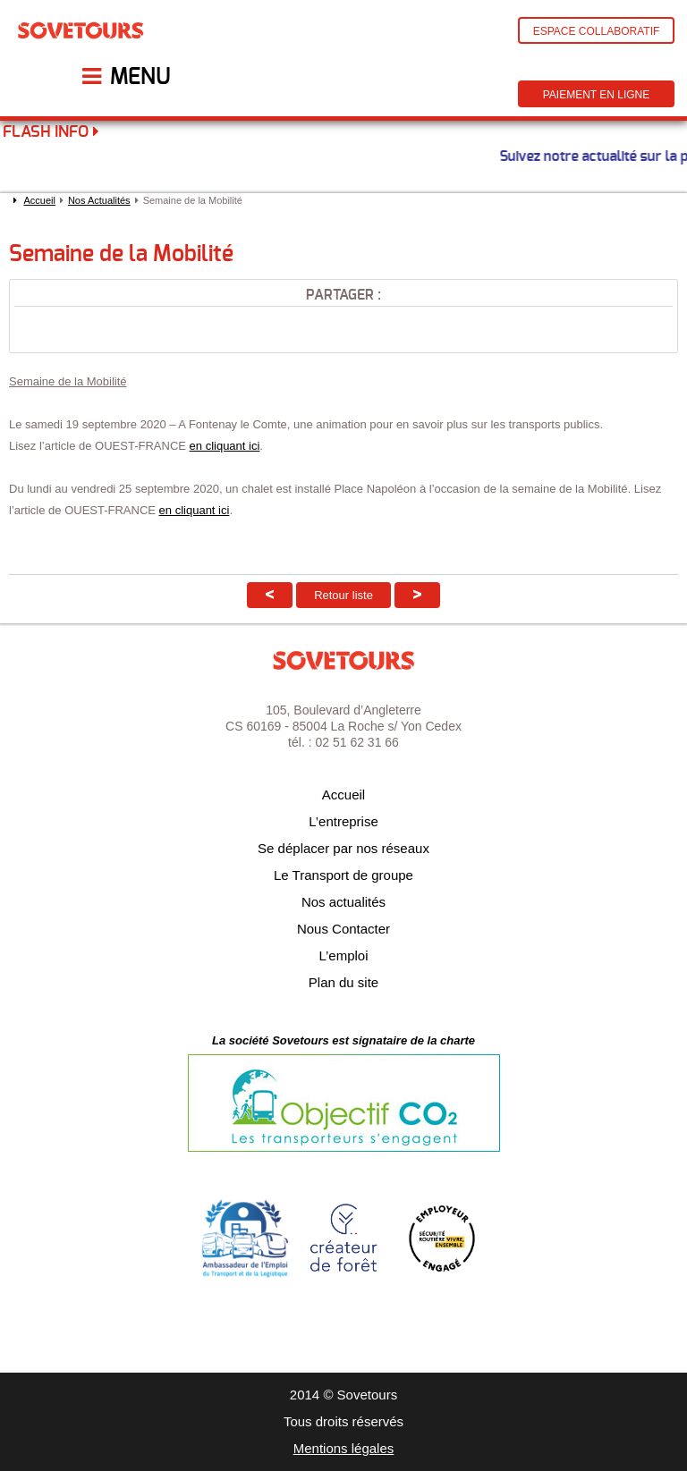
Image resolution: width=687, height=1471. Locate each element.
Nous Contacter (343, 928)
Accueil (39, 200)
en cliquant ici (225, 445)
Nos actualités (343, 901)
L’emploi (343, 955)
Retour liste (343, 595)
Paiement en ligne (596, 95)
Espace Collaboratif (596, 31)
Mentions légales (343, 1448)
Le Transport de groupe (343, 875)
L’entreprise (343, 821)
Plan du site (343, 982)
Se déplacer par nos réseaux (343, 848)
